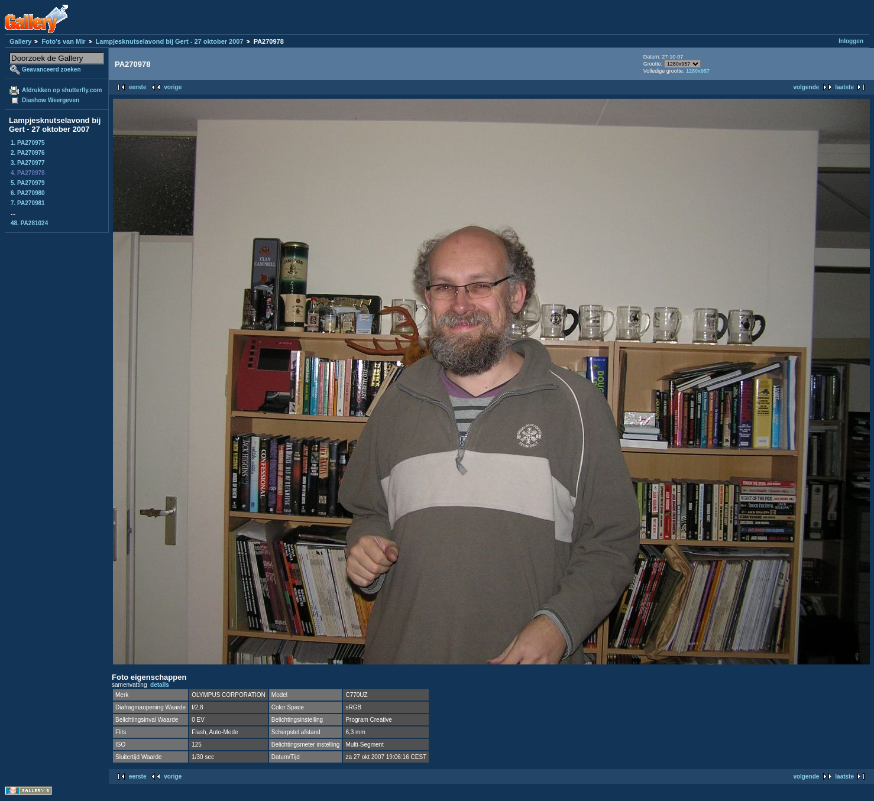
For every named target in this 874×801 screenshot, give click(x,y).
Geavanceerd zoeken (51, 69)
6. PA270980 (28, 193)
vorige (173, 87)
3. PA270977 (28, 163)
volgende (806, 87)
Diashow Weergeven (50, 100)
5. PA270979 (28, 183)
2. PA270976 (28, 153)
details (159, 685)
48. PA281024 (29, 223)
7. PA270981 (28, 203)
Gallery (20, 41)
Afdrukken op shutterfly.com (62, 90)
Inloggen (851, 41)
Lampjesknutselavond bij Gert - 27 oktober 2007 (170, 41)
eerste (137, 87)
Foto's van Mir (63, 41)
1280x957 (698, 71)
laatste (844, 87)
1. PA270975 (28, 143)
